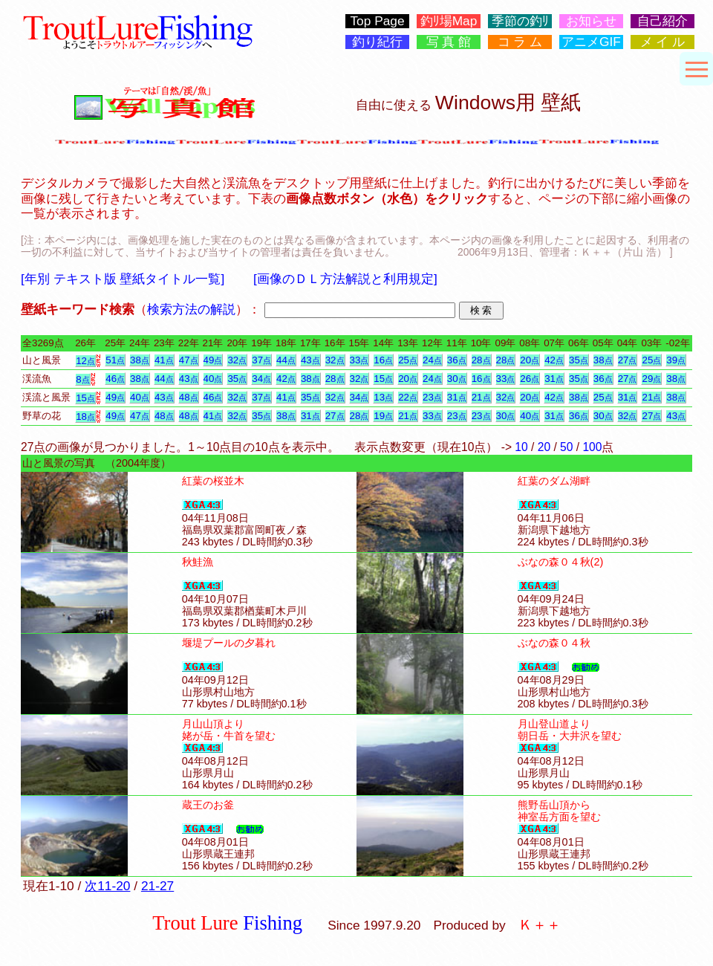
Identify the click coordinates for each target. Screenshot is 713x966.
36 (456, 360)
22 (407, 397)
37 (261, 360)
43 (310, 360)
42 (554, 360)
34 (261, 378)
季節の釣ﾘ (520, 21)
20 (529, 360)
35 (578, 360)
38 (139, 360)
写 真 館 (449, 42)
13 (383, 397)
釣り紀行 (377, 42)
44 (286, 360)
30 (456, 378)
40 (213, 378)
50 (566, 447)
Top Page (377, 21)
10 (521, 447)
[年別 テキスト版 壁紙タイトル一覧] (122, 278)
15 (383, 378)
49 (213, 360)
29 (651, 378)
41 (164, 360)
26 (529, 378)
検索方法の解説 (191, 309)
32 (237, 360)
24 (432, 360)
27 (627, 360)
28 (481, 360)
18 (85, 416)
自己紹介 (662, 21)
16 (383, 360)
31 (554, 378)
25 (407, 360)
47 (188, 360)
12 (85, 360)
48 (188, 397)
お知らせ (591, 21)
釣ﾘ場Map (449, 21)
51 (115, 360)
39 (676, 360)
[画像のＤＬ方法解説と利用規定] (345, 278)
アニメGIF (591, 42)
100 (592, 447)
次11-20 (107, 885)
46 (115, 378)
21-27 (157, 885)
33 (359, 360)
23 (432, 397)
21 (481, 397)
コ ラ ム (520, 42)
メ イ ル (663, 42)
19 (383, 415)
